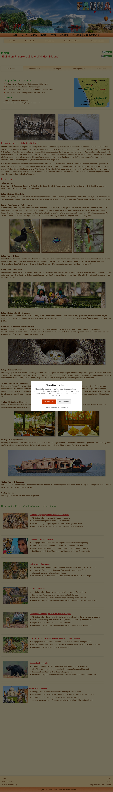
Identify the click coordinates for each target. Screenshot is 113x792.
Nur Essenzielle (64, 402)
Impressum (64, 407)
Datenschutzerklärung (52, 407)
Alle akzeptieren (49, 402)
